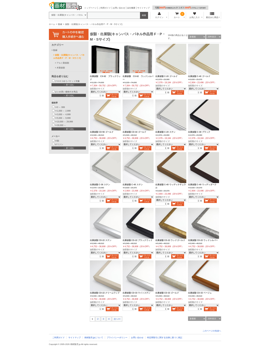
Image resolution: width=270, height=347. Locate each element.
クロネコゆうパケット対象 (67, 81)
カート (177, 15)
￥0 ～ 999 (60, 107)
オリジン (59, 144)
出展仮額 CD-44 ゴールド (134, 132)
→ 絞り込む (68, 85)
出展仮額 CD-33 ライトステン (136, 293)
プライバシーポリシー (117, 337)
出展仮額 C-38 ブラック (199, 132)
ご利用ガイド (104, 8)
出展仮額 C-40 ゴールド (199, 76)
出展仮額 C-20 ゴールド (166, 76)
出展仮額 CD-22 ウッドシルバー (203, 240)
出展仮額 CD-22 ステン (100, 240)
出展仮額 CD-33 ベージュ (200, 293)
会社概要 (131, 8)
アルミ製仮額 (63, 63)
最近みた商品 (212, 15)
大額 (57, 141)
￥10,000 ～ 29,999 (64, 121)
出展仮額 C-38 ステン (100, 184)
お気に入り (194, 15)
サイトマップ (143, 8)
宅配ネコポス (180, 7)
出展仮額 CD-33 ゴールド (167, 293)
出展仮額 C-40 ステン (133, 184)
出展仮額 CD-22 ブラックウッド (137, 240)
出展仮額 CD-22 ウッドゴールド (170, 240)
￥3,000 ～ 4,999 (63, 114)
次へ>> (117, 319)
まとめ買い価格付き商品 (66, 92)
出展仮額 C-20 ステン (165, 132)
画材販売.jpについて (93, 337)
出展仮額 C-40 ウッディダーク (202, 184)
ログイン (159, 15)
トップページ (90, 8)
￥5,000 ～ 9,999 (63, 118)
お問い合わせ (119, 8)
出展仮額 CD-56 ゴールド (101, 132)
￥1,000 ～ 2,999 (63, 111)
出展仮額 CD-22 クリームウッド (105, 293)
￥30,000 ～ (60, 125)
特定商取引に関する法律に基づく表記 (164, 337)
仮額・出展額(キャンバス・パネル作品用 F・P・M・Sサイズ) (69, 56)
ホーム (52, 24)
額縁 (60, 24)
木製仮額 (61, 68)
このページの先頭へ (211, 331)
